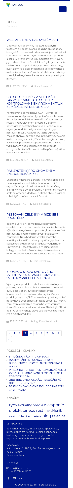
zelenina (59, 416)
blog (46, 415)
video (28, 416)
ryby (13, 405)
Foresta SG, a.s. (48, 484)
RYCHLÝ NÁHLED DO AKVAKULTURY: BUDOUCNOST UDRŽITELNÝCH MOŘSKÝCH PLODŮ (35, 363)
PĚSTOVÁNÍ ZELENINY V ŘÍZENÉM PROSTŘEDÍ (32, 216)
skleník (56, 411)
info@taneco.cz (19, 468)
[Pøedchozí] (9, 333)
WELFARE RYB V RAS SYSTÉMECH (32, 40)
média (38, 405)
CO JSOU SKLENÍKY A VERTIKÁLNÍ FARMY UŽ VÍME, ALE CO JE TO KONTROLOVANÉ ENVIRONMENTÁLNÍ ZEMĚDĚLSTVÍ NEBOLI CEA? (35, 102)
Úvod (9, 26)
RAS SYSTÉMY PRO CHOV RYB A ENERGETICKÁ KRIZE (30, 172)
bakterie (36, 416)
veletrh (13, 416)
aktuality (25, 405)
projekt (15, 410)
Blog (19, 26)
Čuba (21, 416)
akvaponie (54, 404)
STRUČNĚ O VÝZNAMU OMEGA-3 (29, 356)
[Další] (9, 339)
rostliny (43, 410)
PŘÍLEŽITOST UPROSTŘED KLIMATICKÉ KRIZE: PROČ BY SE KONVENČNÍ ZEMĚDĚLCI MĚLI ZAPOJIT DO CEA (37, 373)
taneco (28, 410)
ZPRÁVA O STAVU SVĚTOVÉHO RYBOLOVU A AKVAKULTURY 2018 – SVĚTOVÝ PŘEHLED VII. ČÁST (33, 275)
